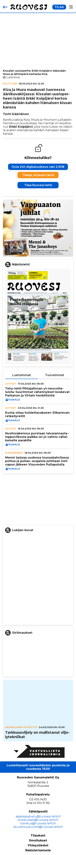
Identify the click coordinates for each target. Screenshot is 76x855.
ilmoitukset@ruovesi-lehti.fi (38, 820)
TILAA (59, 7)
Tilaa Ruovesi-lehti (38, 185)
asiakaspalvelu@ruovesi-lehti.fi (38, 816)
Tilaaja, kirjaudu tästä (38, 175)
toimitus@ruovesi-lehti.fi (38, 823)
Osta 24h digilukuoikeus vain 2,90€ (38, 167)
